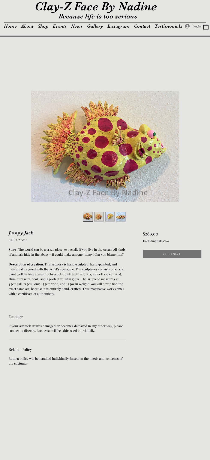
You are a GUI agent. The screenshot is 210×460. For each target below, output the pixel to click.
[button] (205, 26)
